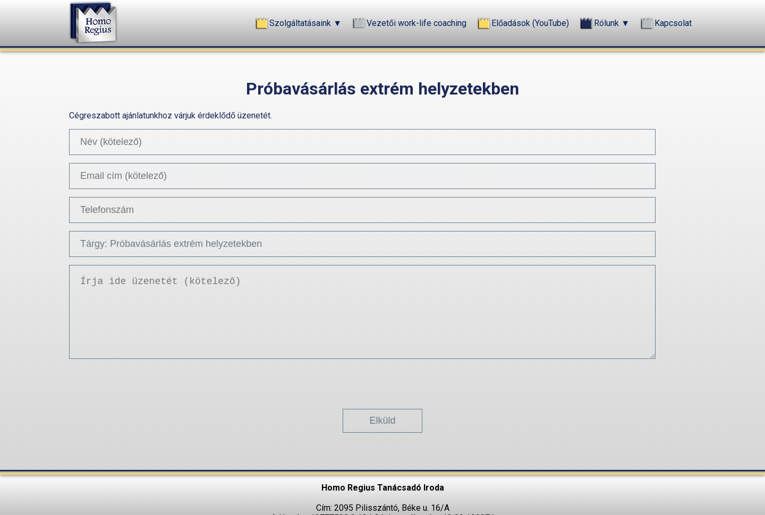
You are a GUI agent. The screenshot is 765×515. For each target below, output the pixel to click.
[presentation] (382, 379)
